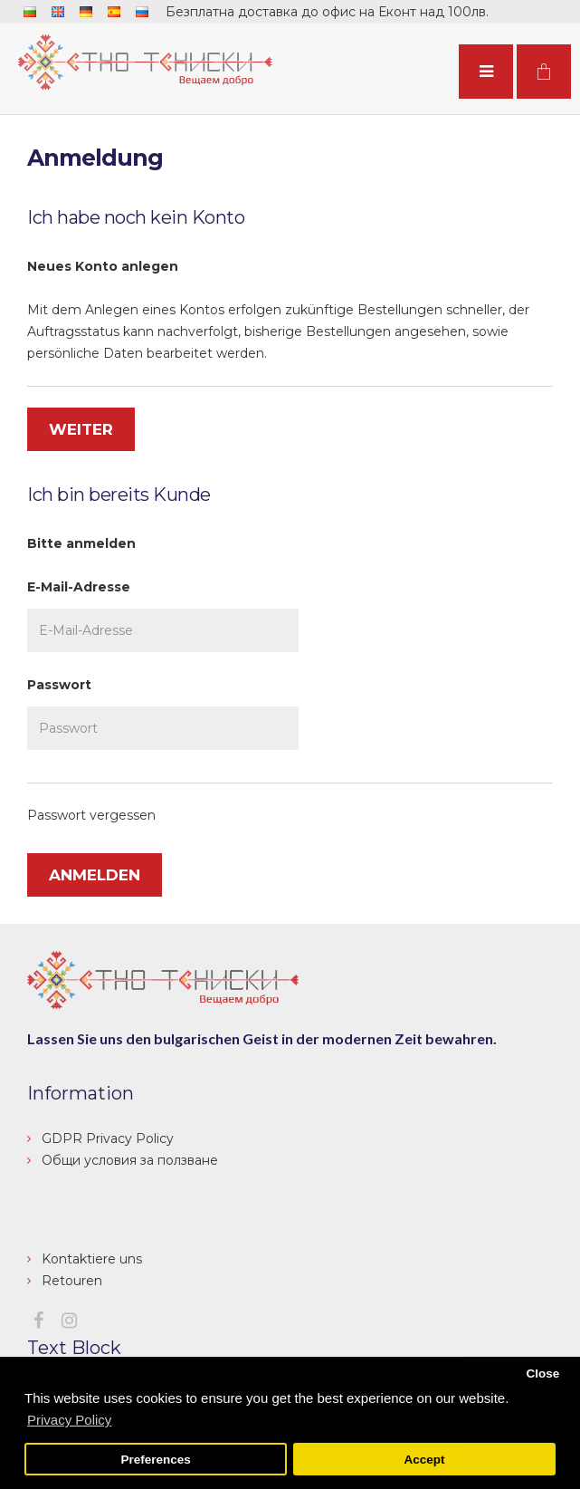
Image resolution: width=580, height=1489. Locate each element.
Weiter (81, 429)
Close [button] (542, 1373)
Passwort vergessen (91, 815)
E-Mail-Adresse (78, 587)
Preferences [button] (155, 1459)
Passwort (59, 685)
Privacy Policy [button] (69, 1419)
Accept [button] (424, 1459)
